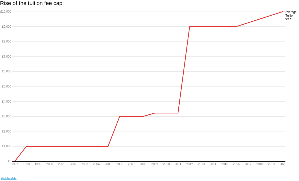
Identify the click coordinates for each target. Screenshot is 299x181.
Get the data (9, 178)
